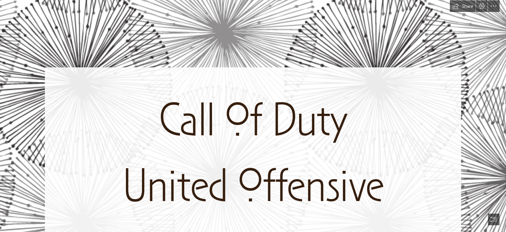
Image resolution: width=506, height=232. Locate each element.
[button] (463, 6)
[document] (253, 116)
